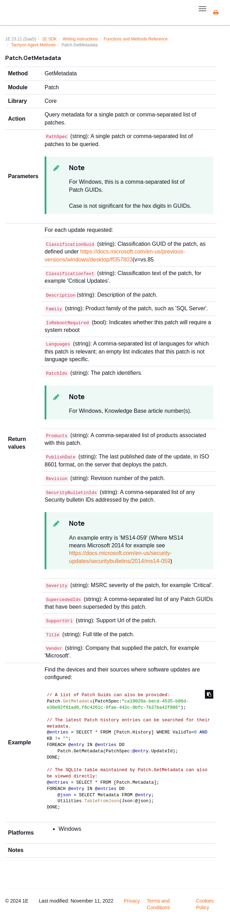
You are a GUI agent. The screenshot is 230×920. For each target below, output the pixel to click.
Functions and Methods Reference (136, 39)
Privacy (132, 901)
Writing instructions (80, 39)
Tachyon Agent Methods (33, 45)
